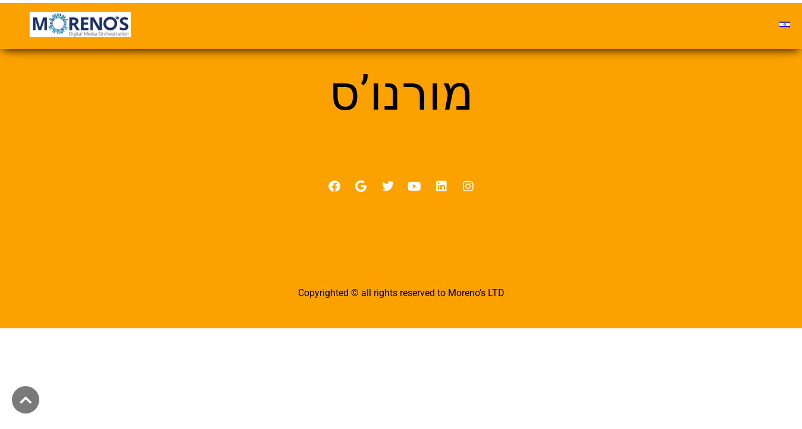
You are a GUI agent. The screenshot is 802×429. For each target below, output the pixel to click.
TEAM (466, 24)
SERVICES (526, 24)
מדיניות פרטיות (401, 277)
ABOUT (410, 24)
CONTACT (731, 24)
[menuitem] (784, 24)
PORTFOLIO (602, 24)
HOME (352, 24)
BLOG (669, 24)
